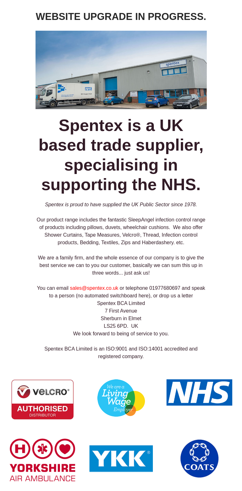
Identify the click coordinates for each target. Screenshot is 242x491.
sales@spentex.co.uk (94, 288)
